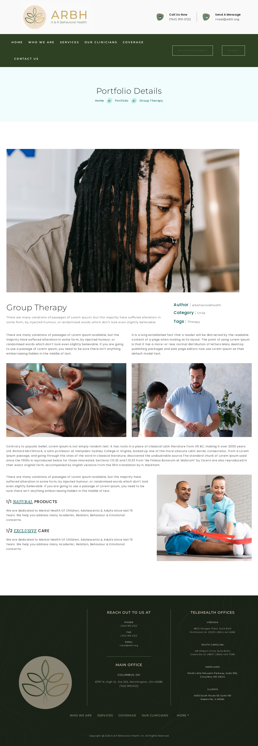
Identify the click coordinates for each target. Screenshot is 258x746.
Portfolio (121, 101)
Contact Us (26, 58)
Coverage (133, 42)
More (180, 715)
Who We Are (41, 42)
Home (17, 42)
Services (69, 42)
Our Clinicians (101, 42)
